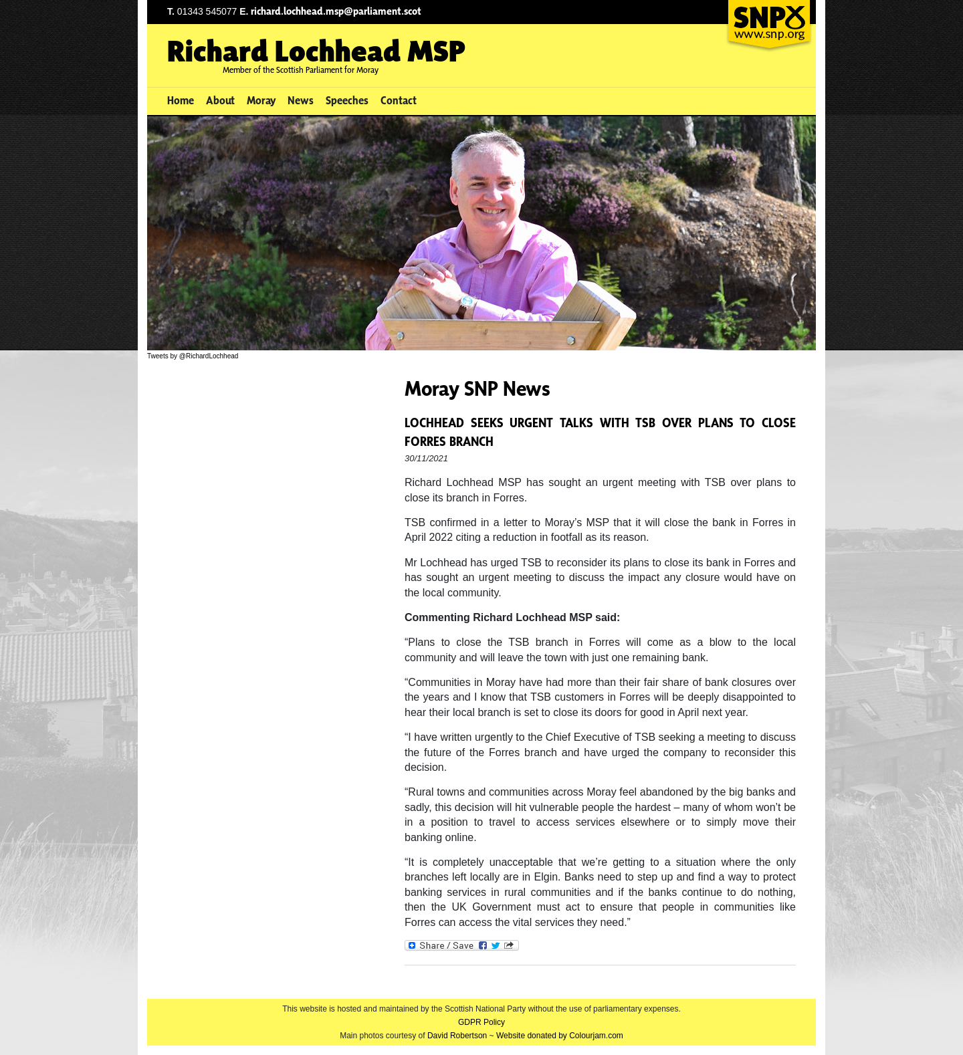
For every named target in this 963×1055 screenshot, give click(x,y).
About (220, 100)
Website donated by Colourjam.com (559, 1035)
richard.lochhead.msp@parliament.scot (336, 11)
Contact (399, 100)
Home (180, 100)
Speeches (347, 100)
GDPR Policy (481, 1022)
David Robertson (457, 1035)
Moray (261, 100)
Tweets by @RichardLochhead (192, 356)
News (301, 100)
